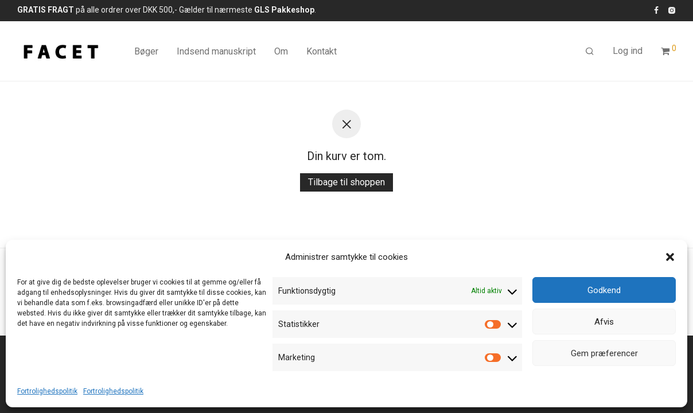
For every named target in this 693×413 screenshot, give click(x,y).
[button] (670, 257)
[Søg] (590, 51)
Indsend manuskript (216, 51)
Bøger (146, 51)
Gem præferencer (604, 353)
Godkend (604, 290)
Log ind (628, 50)
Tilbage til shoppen (346, 182)
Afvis (604, 322)
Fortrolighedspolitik (47, 391)
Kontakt (321, 51)
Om (281, 51)
